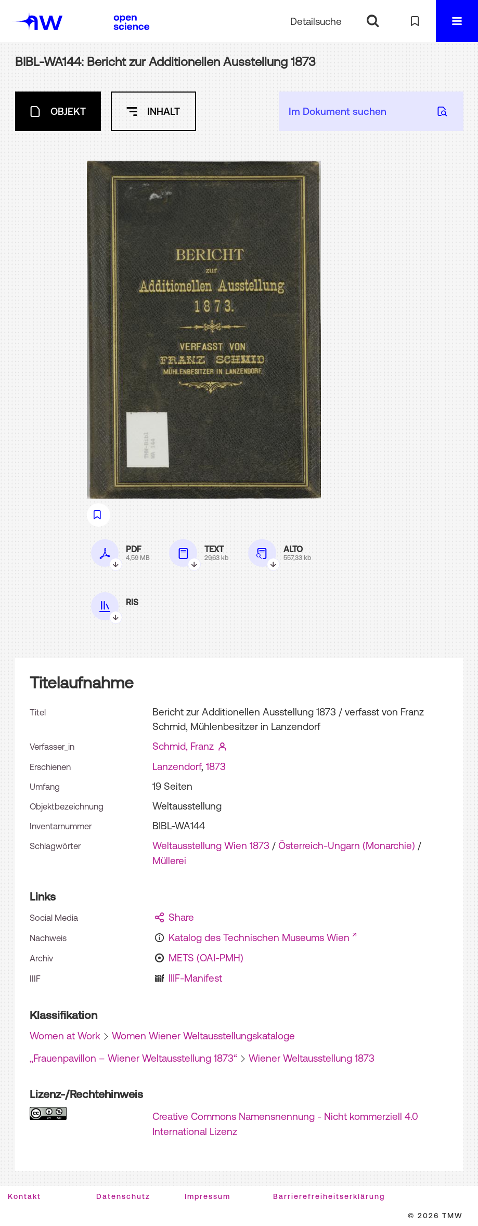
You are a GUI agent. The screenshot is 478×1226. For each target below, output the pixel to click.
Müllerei (169, 860)
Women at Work (65, 1035)
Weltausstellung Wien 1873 (210, 845)
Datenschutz (123, 1196)
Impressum (207, 1196)
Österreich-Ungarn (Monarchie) (346, 845)
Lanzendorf (176, 766)
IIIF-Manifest (195, 978)
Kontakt (24, 1196)
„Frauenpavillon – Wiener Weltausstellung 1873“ (133, 1058)
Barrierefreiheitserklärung (329, 1196)
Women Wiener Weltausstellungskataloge (203, 1035)
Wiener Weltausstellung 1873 (311, 1058)
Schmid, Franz (183, 746)
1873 (216, 766)
